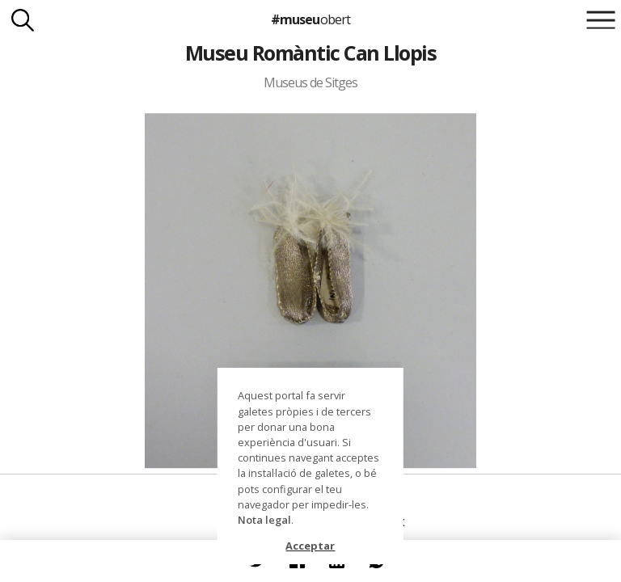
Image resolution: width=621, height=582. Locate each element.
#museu (310, 19)
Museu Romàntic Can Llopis (310, 52)
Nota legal (264, 519)
